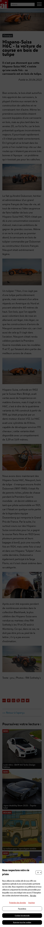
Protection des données (17, 902)
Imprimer (31, 902)
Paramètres (22, 908)
